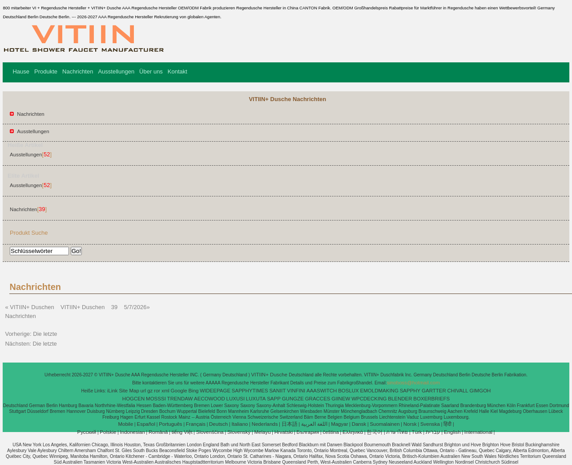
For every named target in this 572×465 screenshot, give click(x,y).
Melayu (262, 432)
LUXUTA (256, 398)
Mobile (125, 424)
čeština (330, 432)
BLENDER (400, 398)
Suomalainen (384, 424)
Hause (20, 71)
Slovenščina (210, 432)
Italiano (239, 424)
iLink (112, 390)
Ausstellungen (116, 71)
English (452, 432)
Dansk (359, 424)
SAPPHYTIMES (250, 390)
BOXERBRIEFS (431, 398)
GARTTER (434, 390)
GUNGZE (293, 398)
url (143, 390)
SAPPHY (410, 390)
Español (146, 424)
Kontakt (177, 71)
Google (179, 390)
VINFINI (296, 390)
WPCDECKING (369, 398)
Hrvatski (283, 432)
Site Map (129, 390)
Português (170, 424)
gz (150, 390)
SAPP (274, 398)
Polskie (108, 432)
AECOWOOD (209, 398)
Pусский (87, 432)
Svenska (430, 424)
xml (165, 390)
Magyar (339, 424)
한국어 (375, 432)
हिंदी (447, 424)
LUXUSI (235, 398)
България (307, 432)
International (478, 432)
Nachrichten (77, 71)
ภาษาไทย (397, 432)
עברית (433, 432)
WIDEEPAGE (215, 390)
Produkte (45, 71)
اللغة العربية (314, 424)
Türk (417, 432)
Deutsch (218, 424)
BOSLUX (348, 390)
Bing (193, 390)
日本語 (290, 424)
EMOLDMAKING (379, 390)
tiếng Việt (182, 432)
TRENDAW (180, 398)
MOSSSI (156, 398)
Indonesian (132, 432)
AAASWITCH (321, 390)
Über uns (151, 71)
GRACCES (317, 398)
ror (157, 390)
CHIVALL (457, 390)
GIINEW (340, 398)
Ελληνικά (352, 432)
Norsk (410, 424)
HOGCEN (133, 398)
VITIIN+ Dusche (270, 374)
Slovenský (238, 432)
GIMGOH (480, 390)
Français (195, 424)
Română (158, 432)
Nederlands (265, 424)
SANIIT (277, 390)
